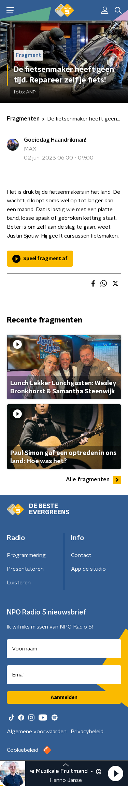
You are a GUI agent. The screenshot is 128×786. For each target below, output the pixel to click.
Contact (81, 555)
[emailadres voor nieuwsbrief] (64, 674)
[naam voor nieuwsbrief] (64, 648)
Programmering (26, 555)
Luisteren (19, 582)
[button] (115, 773)
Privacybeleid (87, 731)
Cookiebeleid (22, 750)
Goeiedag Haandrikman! (55, 140)
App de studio (88, 569)
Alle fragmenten (93, 480)
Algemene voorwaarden (37, 731)
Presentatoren (25, 569)
